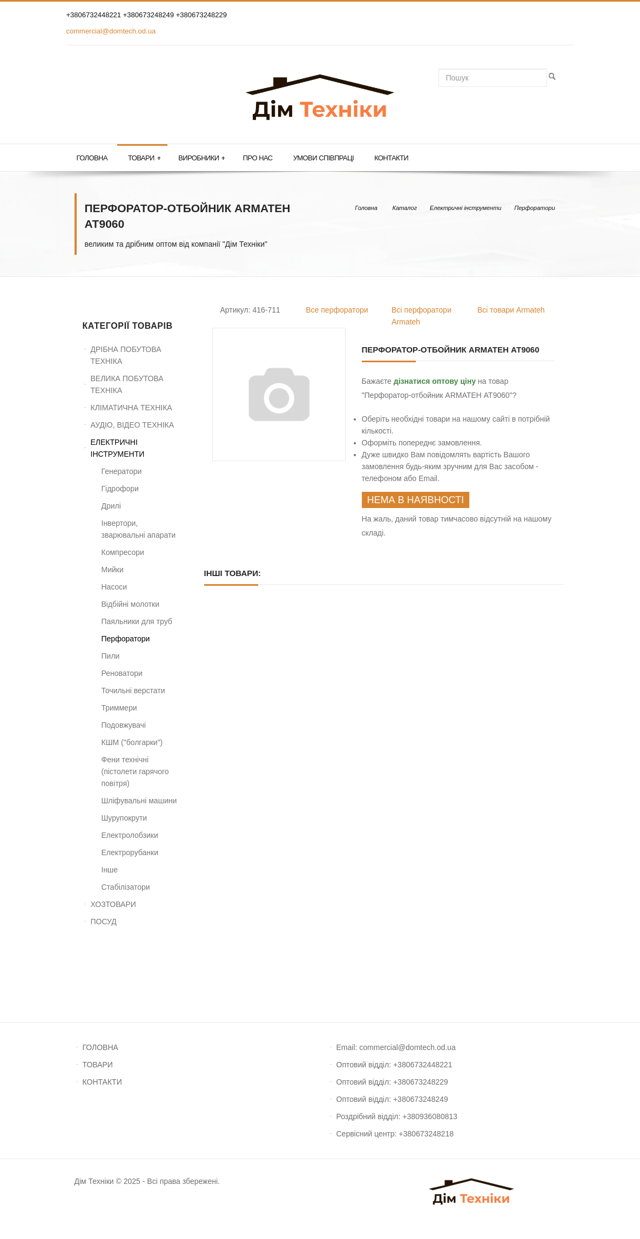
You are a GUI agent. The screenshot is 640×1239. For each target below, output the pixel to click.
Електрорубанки (130, 852)
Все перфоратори (337, 310)
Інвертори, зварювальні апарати (139, 529)
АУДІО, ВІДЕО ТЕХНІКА (132, 425)
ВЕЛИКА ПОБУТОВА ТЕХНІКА (127, 384)
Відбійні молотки (131, 604)
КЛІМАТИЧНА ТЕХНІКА (131, 407)
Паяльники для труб (137, 621)
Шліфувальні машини (139, 800)
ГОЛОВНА (100, 1047)
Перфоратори (534, 208)
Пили (111, 656)
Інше (110, 869)
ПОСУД (104, 921)
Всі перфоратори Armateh (422, 316)
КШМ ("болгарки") (132, 742)
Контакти (391, 158)
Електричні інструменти (466, 208)
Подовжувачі (124, 725)
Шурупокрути (124, 818)
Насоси (114, 587)
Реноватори (122, 673)
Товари (144, 158)
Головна (92, 158)
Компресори (123, 552)
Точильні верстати (133, 690)
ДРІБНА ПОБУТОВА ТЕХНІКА (126, 355)
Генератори (122, 471)
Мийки (113, 569)
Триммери (119, 707)
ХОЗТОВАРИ (113, 904)
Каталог (404, 208)
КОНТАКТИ (102, 1082)
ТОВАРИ (98, 1064)
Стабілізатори (126, 887)
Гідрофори (120, 488)
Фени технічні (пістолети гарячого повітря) (135, 771)
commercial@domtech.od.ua (111, 31)
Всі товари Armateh (511, 310)
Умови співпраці (323, 158)
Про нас (258, 158)
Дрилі (111, 506)
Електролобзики (130, 835)
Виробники (201, 158)
